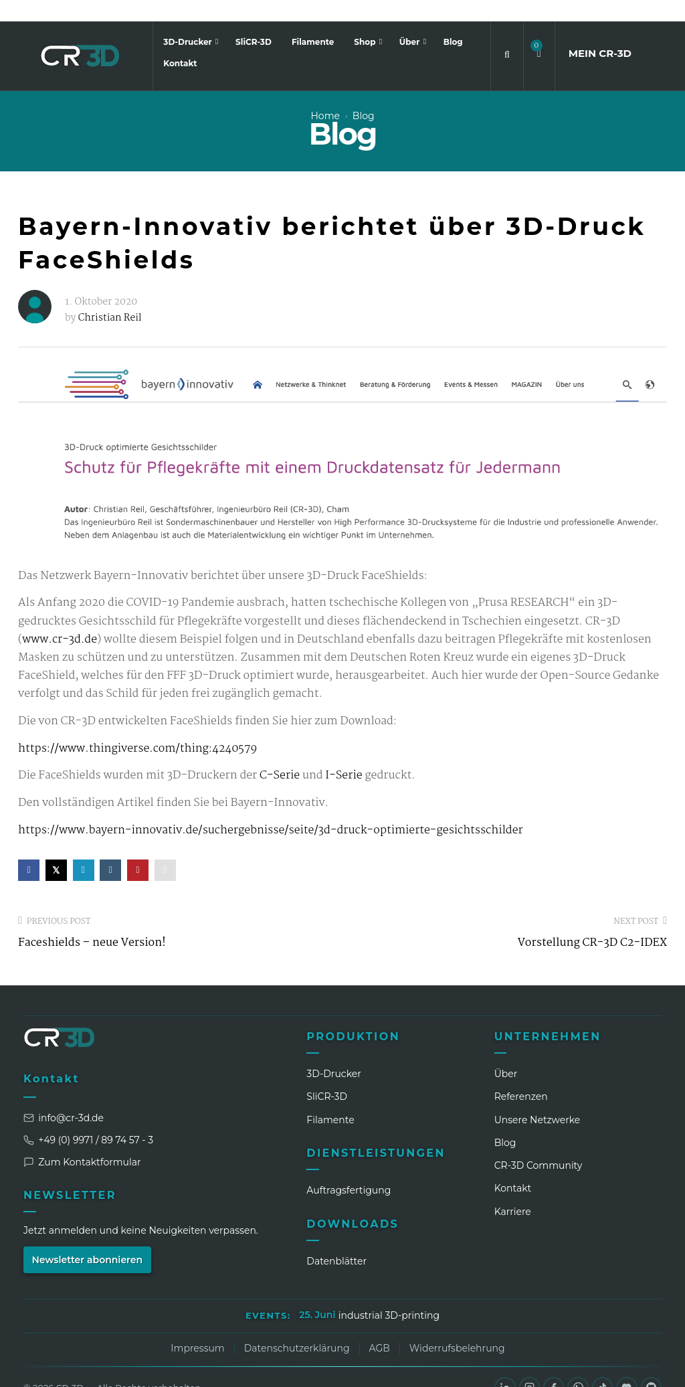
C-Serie (280, 755)
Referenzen (521, 1075)
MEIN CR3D (600, 31)
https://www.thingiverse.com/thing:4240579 (137, 727)
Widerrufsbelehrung (457, 1327)
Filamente (313, 20)
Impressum (197, 1327)
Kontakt (180, 42)
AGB (379, 1327)
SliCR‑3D (326, 1075)
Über (410, 20)
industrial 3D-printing (388, 1294)
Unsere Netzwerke (537, 1098)
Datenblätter (336, 1240)
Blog (453, 20)
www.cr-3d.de (59, 618)
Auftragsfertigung (348, 1169)
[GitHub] (651, 1366)
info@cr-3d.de (63, 1096)
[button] (539, 32)
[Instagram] (527, 1366)
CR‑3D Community (538, 1144)
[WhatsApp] (576, 1366)
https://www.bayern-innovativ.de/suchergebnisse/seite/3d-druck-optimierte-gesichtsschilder (270, 809)
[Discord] (626, 1366)
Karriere (512, 1190)
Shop (366, 20)
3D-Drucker (188, 20)
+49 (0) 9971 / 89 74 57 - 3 (88, 1119)
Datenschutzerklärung (297, 1327)
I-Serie (343, 755)
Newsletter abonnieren (87, 1238)
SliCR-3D (253, 20)
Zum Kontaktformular (82, 1141)
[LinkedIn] (502, 1366)
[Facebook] (552, 1366)
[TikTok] (601, 1366)
